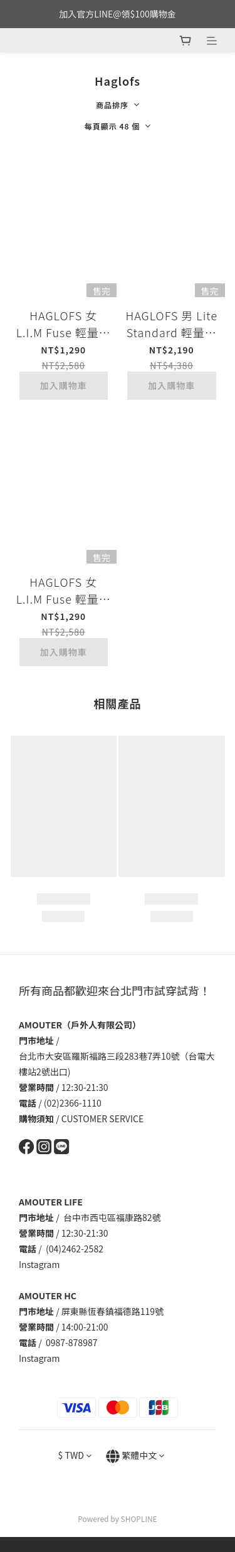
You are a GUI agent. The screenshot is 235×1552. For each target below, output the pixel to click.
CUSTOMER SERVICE (102, 1118)
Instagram (39, 1264)
